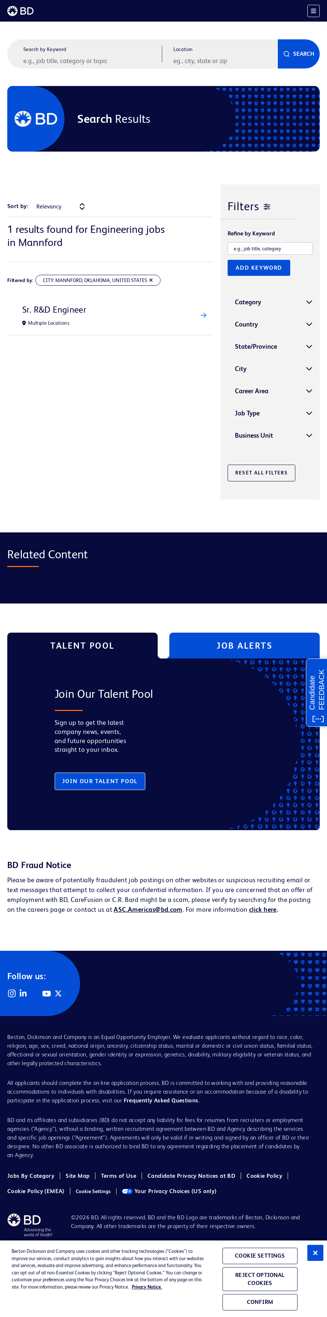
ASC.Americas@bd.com (148, 909)
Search (303, 53)
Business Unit (254, 435)
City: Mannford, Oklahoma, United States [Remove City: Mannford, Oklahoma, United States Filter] (95, 280)
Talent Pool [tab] (82, 645)
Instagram (11, 993)
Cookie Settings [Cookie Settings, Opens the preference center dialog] (260, 1257)
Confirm (260, 1304)
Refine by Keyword (251, 233)
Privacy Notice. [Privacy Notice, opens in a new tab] (147, 1289)
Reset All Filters (261, 473)
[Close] (315, 1255)
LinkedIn (23, 993)
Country (246, 324)
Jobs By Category (30, 1175)
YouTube (46, 993)
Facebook (35, 993)
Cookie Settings (93, 1191)
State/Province (256, 346)
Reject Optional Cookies (259, 1281)
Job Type (247, 413)
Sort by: (17, 206)
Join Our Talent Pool (100, 781)
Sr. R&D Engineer (54, 309)
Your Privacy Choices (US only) (169, 1191)
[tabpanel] (152, 744)
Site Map (78, 1175)
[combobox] (225, 60)
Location (183, 49)
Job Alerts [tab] (244, 645)
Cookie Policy (264, 1175)
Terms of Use (118, 1175)
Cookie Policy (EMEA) (35, 1191)
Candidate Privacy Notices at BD (191, 1175)
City (241, 368)
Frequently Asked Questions (161, 1100)
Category (248, 302)
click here (263, 909)
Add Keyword (259, 267)
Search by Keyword (45, 49)
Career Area (251, 391)
